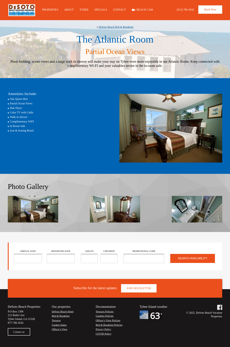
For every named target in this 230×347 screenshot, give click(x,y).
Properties (50, 9)
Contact (119, 9)
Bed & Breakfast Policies (110, 324)
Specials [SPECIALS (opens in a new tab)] (100, 9)
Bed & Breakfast (61, 315)
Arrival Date (28, 251)
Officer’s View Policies (109, 320)
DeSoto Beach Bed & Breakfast (116, 27)
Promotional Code (143, 251)
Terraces (56, 320)
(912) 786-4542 (183, 9)
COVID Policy (104, 333)
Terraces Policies (105, 311)
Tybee (84, 9)
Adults (89, 251)
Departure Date (60, 251)
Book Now (209, 9)
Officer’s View (60, 329)
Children (109, 251)
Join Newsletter (138, 288)
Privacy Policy (104, 329)
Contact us (19, 331)
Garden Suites (59, 324)
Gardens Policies (105, 315)
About (69, 9)
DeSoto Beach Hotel (63, 311)
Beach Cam (144, 9)
